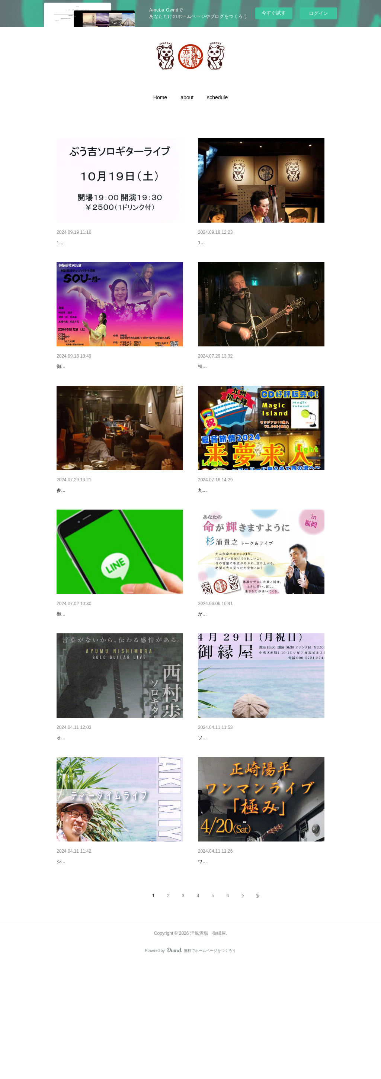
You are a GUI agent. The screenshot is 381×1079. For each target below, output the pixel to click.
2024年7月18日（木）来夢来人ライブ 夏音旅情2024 (259, 529)
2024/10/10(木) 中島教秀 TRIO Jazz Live (245, 243)
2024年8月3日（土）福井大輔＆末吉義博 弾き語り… (259, 386)
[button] (160, 97)
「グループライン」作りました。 (96, 672)
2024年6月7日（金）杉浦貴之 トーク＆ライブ (251, 672)
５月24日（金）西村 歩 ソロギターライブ (105, 815)
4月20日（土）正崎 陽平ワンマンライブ (244, 958)
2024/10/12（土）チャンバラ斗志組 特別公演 (109, 386)
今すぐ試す (274, 13)
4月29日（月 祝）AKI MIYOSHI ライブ (243, 815)
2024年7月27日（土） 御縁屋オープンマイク (109, 529)
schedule (217, 97)
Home (160, 97)
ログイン (318, 13)
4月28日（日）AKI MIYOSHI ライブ (98, 958)
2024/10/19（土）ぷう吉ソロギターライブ (106, 243)
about (186, 97)
